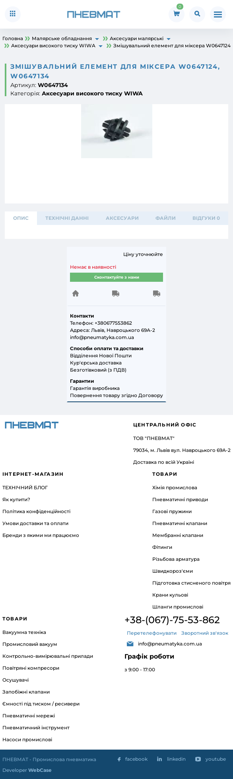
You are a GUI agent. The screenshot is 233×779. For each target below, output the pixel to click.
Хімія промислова (174, 487)
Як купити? (16, 499)
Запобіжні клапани (26, 692)
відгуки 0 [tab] (206, 218)
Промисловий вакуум (29, 644)
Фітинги (162, 547)
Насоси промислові (27, 739)
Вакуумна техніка (24, 632)
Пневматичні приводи (180, 499)
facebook (136, 759)
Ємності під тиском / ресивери (41, 704)
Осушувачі (15, 680)
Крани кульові (170, 595)
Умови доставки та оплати (35, 523)
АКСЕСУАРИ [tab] (122, 218)
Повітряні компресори (30, 668)
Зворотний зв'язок (204, 633)
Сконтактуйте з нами (116, 277)
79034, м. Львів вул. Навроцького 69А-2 (182, 450)
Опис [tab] (21, 218)
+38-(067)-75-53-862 (172, 620)
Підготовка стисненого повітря (191, 583)
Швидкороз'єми (172, 571)
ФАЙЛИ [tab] (165, 218)
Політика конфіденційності (36, 511)
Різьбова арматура (176, 559)
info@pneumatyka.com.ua (170, 644)
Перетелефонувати (152, 633)
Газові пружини (172, 511)
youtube (216, 759)
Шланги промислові (177, 607)
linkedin (176, 759)
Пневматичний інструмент (36, 728)
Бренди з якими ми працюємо (40, 535)
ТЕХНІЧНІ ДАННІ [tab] (67, 218)
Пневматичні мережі (28, 716)
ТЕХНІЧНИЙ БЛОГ (25, 487)
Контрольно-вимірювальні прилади (47, 656)
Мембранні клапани (177, 535)
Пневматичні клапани (179, 523)
